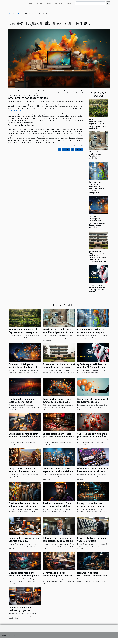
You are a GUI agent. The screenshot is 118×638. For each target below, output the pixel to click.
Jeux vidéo (38, 3)
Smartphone (58, 3)
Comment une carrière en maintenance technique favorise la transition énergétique (97, 187)
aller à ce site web (16, 110)
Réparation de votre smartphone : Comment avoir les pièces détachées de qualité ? (93, 577)
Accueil (10, 13)
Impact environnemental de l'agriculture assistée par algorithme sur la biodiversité (97, 123)
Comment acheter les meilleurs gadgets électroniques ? (20, 610)
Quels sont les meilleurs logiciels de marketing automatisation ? (21, 401)
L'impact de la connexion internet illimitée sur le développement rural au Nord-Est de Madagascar (22, 472)
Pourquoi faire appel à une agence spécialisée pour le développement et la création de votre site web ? (58, 403)
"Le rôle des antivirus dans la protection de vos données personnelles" (92, 436)
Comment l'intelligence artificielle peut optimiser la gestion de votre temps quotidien (97, 221)
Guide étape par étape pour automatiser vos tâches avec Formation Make (23, 436)
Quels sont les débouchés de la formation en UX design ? (23, 505)
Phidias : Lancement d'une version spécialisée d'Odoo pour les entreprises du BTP (57, 506)
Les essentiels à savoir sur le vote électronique (92, 539)
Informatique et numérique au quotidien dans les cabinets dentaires (59, 540)
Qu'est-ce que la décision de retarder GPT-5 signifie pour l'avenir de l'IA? (97, 288)
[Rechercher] (90, 3)
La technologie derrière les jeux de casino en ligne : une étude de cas (58, 436)
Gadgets (48, 3)
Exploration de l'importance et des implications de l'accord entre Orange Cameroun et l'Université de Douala (98, 256)
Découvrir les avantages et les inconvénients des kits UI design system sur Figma (92, 471)
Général (68, 3)
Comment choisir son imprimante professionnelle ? (58, 574)
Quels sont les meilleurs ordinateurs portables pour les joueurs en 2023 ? (25, 575)
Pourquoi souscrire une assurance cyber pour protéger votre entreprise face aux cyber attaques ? (93, 507)
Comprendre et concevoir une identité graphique (24, 539)
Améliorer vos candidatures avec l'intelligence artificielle (96, 154)
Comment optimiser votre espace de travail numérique (58, 470)
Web (30, 3)
